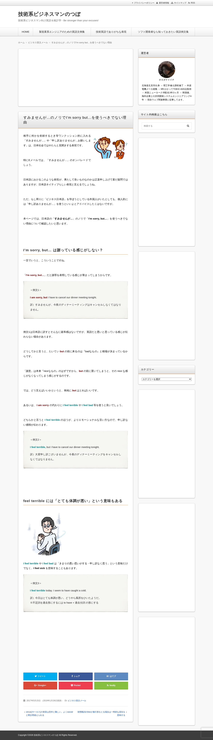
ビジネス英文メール (77, 700)
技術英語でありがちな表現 (111, 31)
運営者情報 (164, 3)
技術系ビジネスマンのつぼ (49, 14)
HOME (25, 31)
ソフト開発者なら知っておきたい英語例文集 (163, 31)
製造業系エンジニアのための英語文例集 (62, 31)
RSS (193, 3)
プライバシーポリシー (144, 3)
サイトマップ (180, 3)
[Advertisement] (150, 16)
